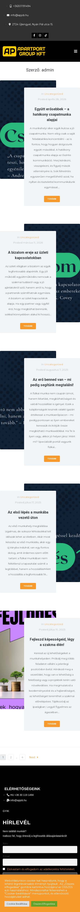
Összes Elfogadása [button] (44, 903)
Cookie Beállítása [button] (17, 903)
